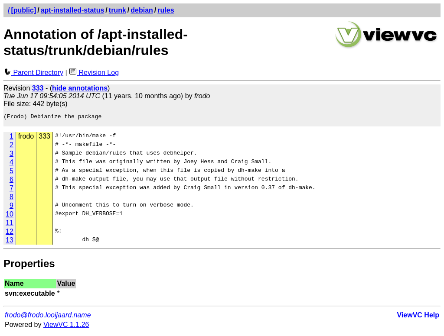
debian (142, 10)
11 (9, 225)
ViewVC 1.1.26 (66, 327)
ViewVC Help (418, 317)
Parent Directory (33, 72)
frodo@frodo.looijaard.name (48, 317)
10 (9, 216)
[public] (23, 10)
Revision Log (94, 72)
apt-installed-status (72, 10)
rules (165, 10)
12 (9, 234)
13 (9, 242)
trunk (117, 10)
